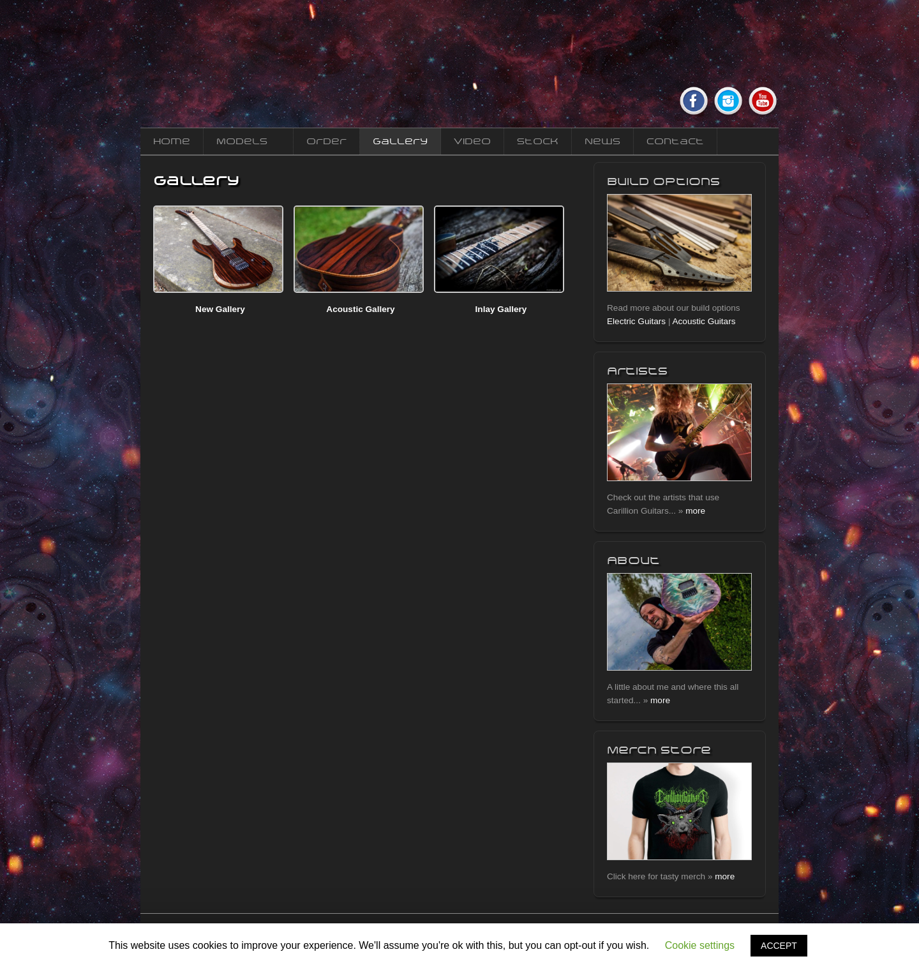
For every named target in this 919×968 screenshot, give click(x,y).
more (695, 511)
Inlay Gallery (501, 309)
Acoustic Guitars (704, 321)
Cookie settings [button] (700, 945)
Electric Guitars (636, 321)
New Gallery (220, 309)
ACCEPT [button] (779, 946)
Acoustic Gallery (360, 309)
